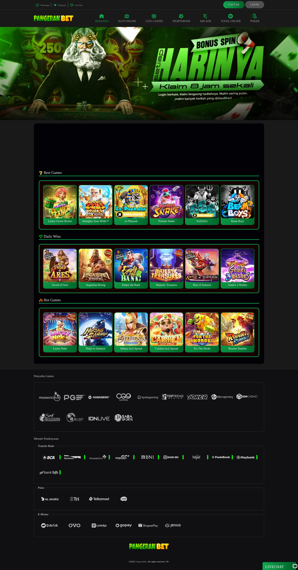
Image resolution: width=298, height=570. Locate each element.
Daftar (233, 4)
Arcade (205, 18)
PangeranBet (141, 561)
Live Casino (154, 18)
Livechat (76, 5)
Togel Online (231, 18)
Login (254, 4)
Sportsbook (181, 18)
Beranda (102, 18)
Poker (254, 18)
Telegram (59, 5)
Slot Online (127, 18)
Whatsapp (42, 5)
